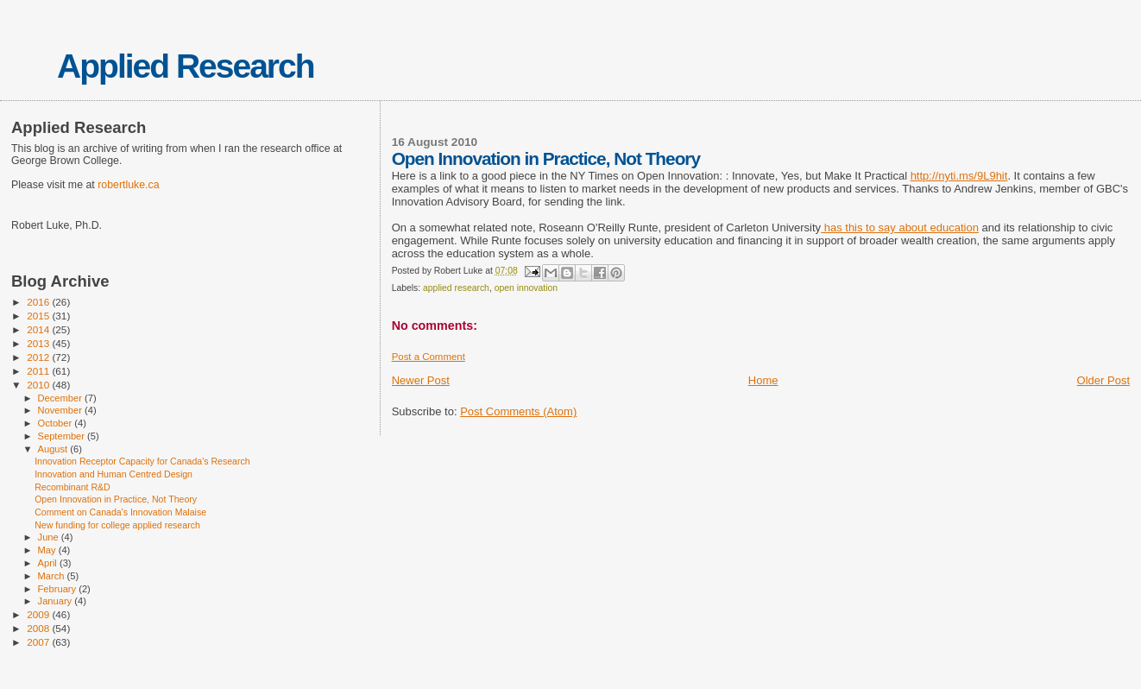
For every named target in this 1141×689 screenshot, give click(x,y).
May (48, 550)
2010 (39, 384)
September (63, 436)
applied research (456, 288)
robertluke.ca (128, 185)
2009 (39, 614)
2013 (39, 343)
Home (763, 380)
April (49, 563)
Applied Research (185, 66)
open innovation (526, 288)
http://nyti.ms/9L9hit (959, 175)
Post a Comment (428, 356)
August (54, 449)
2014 (39, 329)
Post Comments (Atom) (518, 411)
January (56, 601)
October (56, 423)
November (61, 410)
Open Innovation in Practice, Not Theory (116, 499)
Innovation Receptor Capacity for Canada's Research (142, 461)
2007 (39, 642)
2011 (39, 370)
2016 (39, 301)
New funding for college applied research (117, 525)
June (49, 537)
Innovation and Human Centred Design (113, 474)
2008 (39, 628)
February (58, 589)
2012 (39, 357)
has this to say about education (900, 227)
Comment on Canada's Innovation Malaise (120, 512)
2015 (39, 315)
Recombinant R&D (72, 487)
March (52, 576)
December (61, 398)
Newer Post (421, 380)
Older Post (1103, 380)
